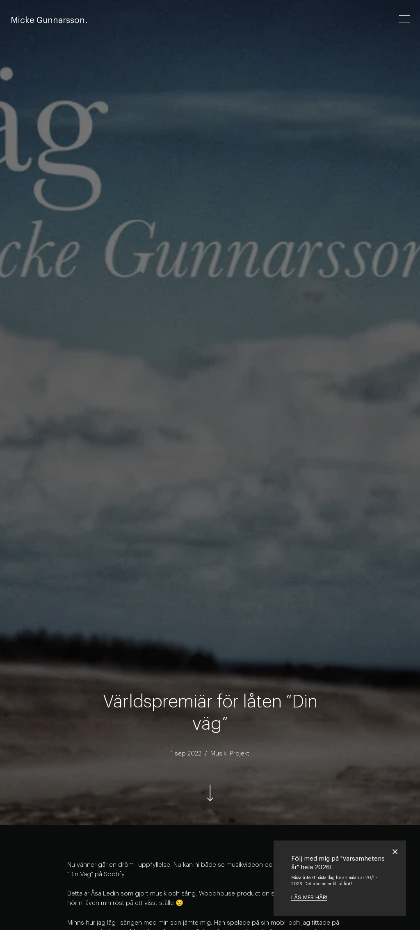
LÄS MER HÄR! (309, 897)
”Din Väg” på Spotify (96, 874)
